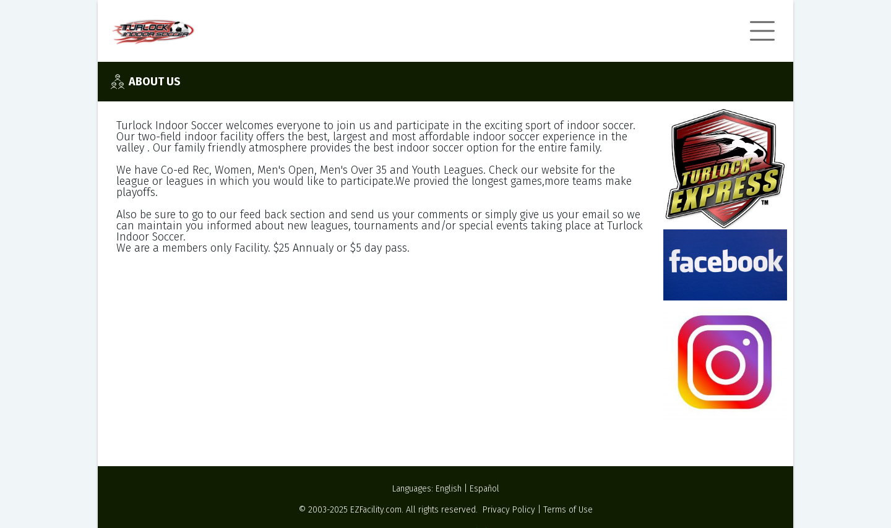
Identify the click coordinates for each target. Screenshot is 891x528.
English (449, 488)
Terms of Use (568, 510)
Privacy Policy (509, 510)
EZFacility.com (376, 510)
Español (484, 488)
